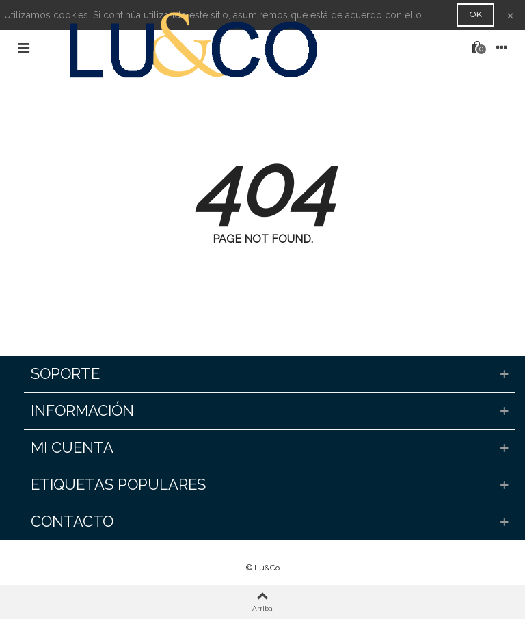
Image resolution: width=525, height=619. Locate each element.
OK (475, 14)
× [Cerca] (510, 15)
